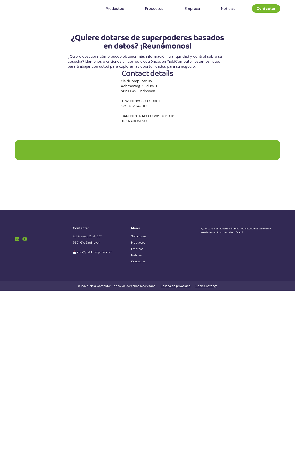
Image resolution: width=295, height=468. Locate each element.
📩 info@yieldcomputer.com (92, 252)
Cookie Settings (206, 286)
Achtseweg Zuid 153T (87, 236)
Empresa (192, 8)
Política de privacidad (175, 285)
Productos (115, 8)
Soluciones (138, 236)
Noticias (228, 8)
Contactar (266, 8)
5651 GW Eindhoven (86, 242)
